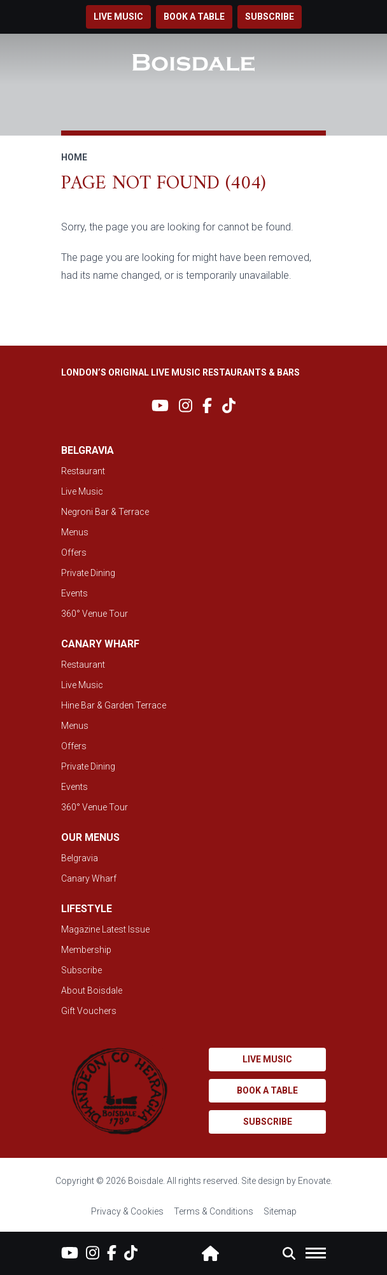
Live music (118, 16)
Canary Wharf (88, 878)
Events (74, 593)
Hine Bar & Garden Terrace (113, 705)
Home (74, 157)
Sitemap (280, 1211)
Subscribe (269, 16)
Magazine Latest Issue (105, 929)
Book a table (194, 16)
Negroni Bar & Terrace (105, 512)
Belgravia (79, 858)
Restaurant (83, 471)
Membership (86, 950)
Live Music (82, 491)
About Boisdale (91, 990)
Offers (74, 552)
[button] (289, 1253)
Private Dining (88, 573)
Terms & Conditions (213, 1211)
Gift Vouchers (88, 1011)
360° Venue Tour (94, 614)
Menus (74, 532)
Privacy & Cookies (127, 1211)
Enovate (314, 1181)
